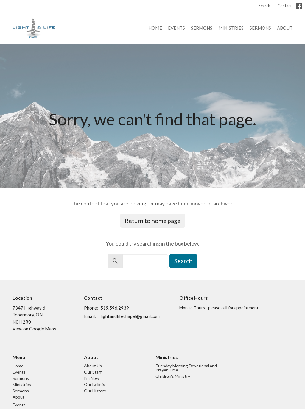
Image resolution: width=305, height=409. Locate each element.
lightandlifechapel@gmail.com (130, 316)
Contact (285, 5)
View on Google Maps (34, 328)
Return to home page (152, 220)
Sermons (201, 28)
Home (155, 28)
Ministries (231, 28)
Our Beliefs (94, 384)
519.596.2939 (114, 307)
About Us (93, 365)
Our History (95, 390)
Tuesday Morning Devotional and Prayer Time (186, 367)
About (284, 28)
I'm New (91, 378)
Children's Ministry (172, 376)
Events (176, 28)
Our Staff (93, 371)
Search (264, 5)
